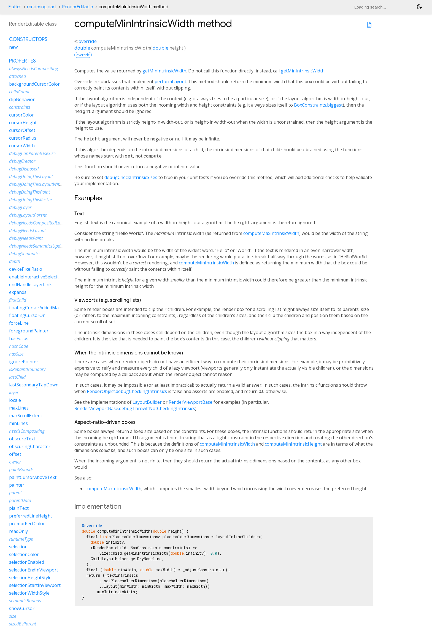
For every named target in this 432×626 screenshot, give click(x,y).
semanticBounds (25, 601)
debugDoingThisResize (30, 200)
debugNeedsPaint (26, 238)
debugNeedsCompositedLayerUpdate (44, 223)
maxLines (19, 408)
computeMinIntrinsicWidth (206, 263)
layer (13, 392)
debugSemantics (24, 254)
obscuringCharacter (29, 446)
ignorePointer (23, 362)
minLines (18, 423)
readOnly (18, 531)
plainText (19, 508)
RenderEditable (77, 7)
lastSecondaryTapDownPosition (42, 385)
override (88, 41)
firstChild (17, 300)
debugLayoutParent (28, 215)
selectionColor (24, 554)
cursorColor (21, 115)
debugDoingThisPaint (29, 192)
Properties (22, 61)
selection (18, 547)
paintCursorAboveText (32, 477)
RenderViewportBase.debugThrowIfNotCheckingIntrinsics (134, 408)
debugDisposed (24, 169)
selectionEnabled (26, 562)
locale (15, 400)
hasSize (16, 354)
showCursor (21, 608)
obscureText (22, 439)
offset (15, 454)
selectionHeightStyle (30, 577)
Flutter (14, 7)
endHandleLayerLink (30, 284)
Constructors (28, 39)
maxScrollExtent (25, 416)
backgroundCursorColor (34, 84)
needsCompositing (26, 431)
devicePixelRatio (25, 269)
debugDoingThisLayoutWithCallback (43, 184)
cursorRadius (22, 138)
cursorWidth (22, 146)
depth (14, 261)
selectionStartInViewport (35, 585)
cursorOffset (22, 130)
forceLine (19, 323)
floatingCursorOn (27, 315)
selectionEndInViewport (33, 570)
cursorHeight (23, 123)
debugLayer (20, 207)
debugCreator (22, 161)
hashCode (18, 346)
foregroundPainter (28, 331)
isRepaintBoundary (27, 369)
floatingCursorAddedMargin (38, 308)
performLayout (170, 81)
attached (17, 76)
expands (17, 292)
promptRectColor (27, 524)
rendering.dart (41, 7)
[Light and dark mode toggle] (419, 6)
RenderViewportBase (190, 402)
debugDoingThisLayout (31, 177)
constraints (19, 107)
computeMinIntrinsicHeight (293, 444)
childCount (19, 92)
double (82, 48)
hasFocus (18, 338)
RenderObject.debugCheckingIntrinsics (127, 391)
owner (15, 462)
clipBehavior (22, 99)
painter (16, 485)
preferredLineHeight (30, 516)
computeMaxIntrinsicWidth (271, 233)
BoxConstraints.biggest (318, 105)
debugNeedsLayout (27, 230)
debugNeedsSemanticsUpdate (37, 246)
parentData (20, 500)
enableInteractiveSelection (36, 277)
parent (15, 493)
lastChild (17, 377)
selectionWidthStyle (29, 593)
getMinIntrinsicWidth (164, 71)
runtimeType (21, 539)
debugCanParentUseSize (32, 153)
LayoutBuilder (147, 402)
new (13, 47)
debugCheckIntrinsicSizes (130, 177)
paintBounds (21, 470)
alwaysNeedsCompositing (33, 69)
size (12, 616)
